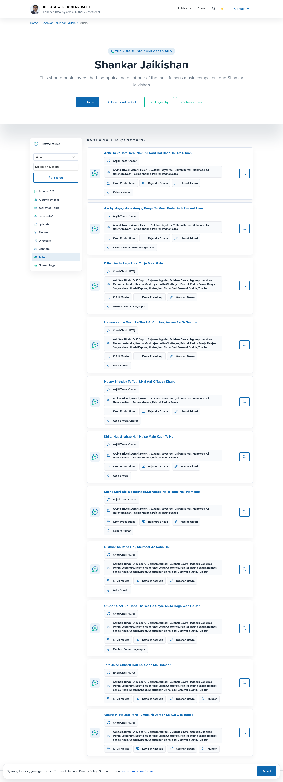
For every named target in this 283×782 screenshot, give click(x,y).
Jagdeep (195, 280)
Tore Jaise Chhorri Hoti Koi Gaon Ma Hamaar (137, 665)
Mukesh (118, 306)
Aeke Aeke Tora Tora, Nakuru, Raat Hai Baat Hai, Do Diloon (148, 153)
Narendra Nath (122, 174)
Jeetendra (128, 284)
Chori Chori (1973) (124, 271)
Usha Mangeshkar (143, 247)
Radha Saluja (170, 174)
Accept (266, 771)
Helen (143, 170)
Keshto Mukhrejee (146, 284)
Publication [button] (185, 8)
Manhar (117, 649)
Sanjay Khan (120, 288)
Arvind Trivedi (121, 170)
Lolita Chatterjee (169, 284)
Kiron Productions (124, 183)
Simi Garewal (180, 288)
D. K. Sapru (139, 280)
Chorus (133, 421)
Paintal (156, 174)
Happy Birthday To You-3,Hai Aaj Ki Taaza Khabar (140, 381)
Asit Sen (118, 280)
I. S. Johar (154, 170)
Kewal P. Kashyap (152, 297)
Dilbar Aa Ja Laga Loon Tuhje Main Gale (133, 263)
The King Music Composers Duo (141, 51)
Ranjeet (212, 284)
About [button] (201, 8)
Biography (159, 102)
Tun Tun (203, 288)
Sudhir (193, 288)
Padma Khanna (142, 174)
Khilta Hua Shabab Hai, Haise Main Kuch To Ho (138, 436)
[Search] (213, 8)
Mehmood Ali (201, 170)
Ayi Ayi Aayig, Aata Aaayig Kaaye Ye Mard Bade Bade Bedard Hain (153, 208)
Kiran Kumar (183, 170)
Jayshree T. (168, 170)
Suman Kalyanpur (134, 306)
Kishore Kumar (122, 192)
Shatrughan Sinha (159, 288)
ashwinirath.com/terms (137, 771)
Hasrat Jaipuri (189, 183)
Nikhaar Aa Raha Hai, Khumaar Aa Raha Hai (137, 546)
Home (34, 23)
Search (56, 178)
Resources (191, 102)
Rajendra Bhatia (158, 183)
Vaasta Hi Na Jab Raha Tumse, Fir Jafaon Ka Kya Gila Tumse (148, 714)
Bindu (128, 280)
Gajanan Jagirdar (158, 280)
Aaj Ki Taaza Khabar (125, 161)
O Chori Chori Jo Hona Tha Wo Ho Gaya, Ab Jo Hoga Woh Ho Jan (152, 606)
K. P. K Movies (121, 297)
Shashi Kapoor (138, 288)
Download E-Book (122, 102)
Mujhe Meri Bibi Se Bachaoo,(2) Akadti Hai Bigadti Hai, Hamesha (152, 491)
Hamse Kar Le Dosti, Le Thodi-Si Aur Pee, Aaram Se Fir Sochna (150, 322)
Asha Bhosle (120, 365)
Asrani (135, 170)
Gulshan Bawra (179, 280)
